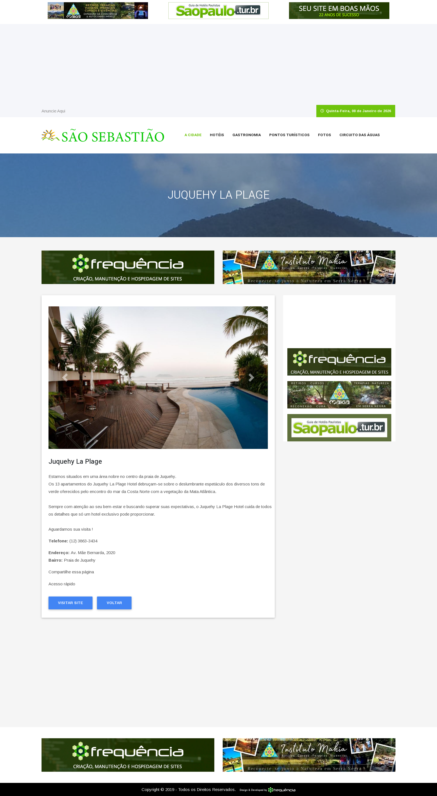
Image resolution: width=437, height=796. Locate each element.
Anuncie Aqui (53, 111)
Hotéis (217, 135)
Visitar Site (70, 603)
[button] (64, 377)
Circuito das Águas (359, 135)
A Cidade (192, 135)
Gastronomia (246, 135)
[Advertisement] (218, 63)
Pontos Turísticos (289, 135)
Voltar (114, 603)
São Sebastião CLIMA (339, 322)
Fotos (324, 135)
